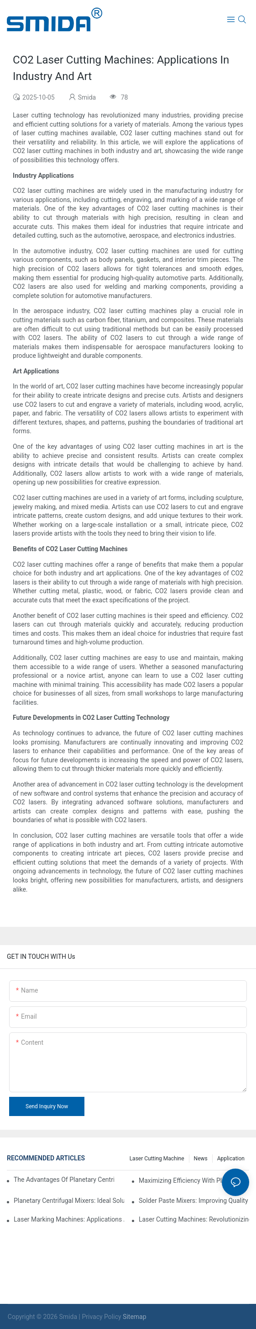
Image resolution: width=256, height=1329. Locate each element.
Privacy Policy (101, 1316)
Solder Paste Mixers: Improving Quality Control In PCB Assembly (194, 1200)
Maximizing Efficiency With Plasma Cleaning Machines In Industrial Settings (194, 1180)
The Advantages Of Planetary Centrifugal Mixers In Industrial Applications (64, 1179)
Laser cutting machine (157, 1158)
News (201, 1158)
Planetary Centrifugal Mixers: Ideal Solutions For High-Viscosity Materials (69, 1200)
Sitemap (134, 1316)
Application (231, 1158)
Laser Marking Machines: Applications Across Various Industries (69, 1219)
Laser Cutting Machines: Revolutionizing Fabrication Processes (194, 1219)
